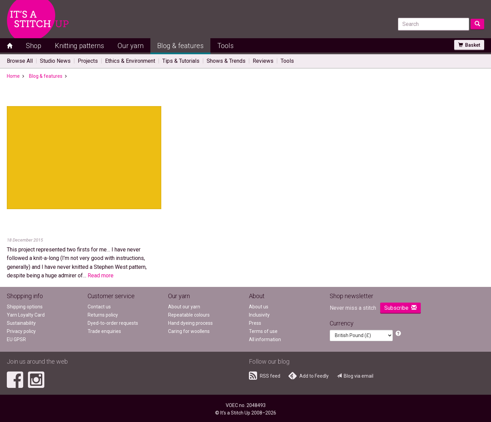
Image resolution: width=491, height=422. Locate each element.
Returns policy (103, 315)
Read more (101, 275)
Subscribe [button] (400, 308)
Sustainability (21, 323)
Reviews (263, 60)
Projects (88, 60)
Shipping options (25, 306)
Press (255, 323)
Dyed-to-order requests (113, 323)
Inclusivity (259, 315)
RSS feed (264, 376)
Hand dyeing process (190, 323)
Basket (469, 45)
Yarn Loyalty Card (26, 315)
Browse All (20, 60)
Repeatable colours (189, 315)
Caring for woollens (189, 331)
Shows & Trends (226, 60)
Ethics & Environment (130, 60)
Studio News (55, 60)
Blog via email (355, 376)
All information (265, 339)
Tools (225, 46)
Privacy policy (21, 331)
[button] (398, 334)
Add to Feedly (308, 376)
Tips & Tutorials (180, 60)
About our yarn (184, 306)
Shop (33, 46)
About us (258, 306)
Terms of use (263, 331)
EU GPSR (16, 339)
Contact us (99, 306)
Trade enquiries (104, 331)
